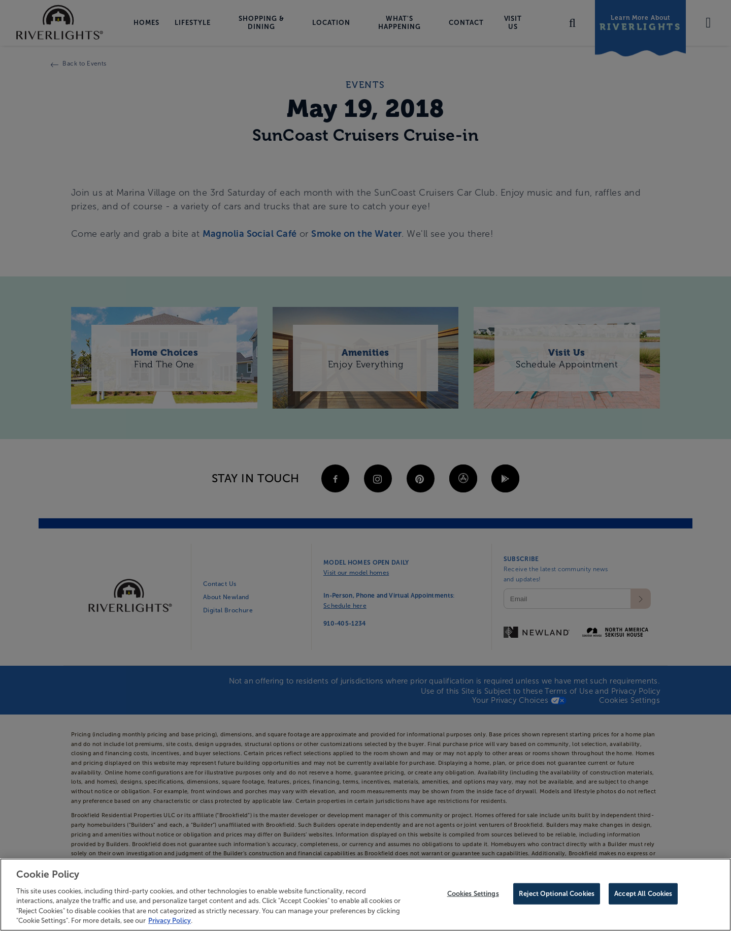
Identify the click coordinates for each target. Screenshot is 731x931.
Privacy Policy (169, 923)
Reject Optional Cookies (556, 896)
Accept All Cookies (643, 896)
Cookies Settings (473, 896)
